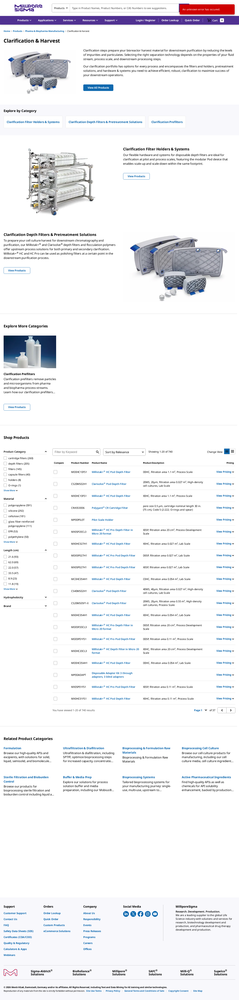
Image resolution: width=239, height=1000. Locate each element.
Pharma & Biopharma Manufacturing (44, 31)
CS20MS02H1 (79, 484)
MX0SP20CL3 (78, 531)
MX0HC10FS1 (79, 496)
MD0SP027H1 (79, 555)
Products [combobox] (59, 8)
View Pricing (225, 471)
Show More (11, 490)
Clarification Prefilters (167, 122)
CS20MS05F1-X (80, 603)
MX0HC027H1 (79, 543)
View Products (17, 407)
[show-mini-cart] (216, 20)
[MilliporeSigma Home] (28, 8)
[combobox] (120, 8)
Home (7, 31)
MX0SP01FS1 (78, 687)
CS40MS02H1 (79, 591)
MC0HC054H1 (79, 579)
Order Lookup (170, 20)
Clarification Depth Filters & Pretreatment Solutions (105, 122)
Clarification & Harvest (78, 31)
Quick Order (192, 20)
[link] (22, 913)
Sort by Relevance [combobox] (117, 452)
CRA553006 (78, 508)
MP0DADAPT (78, 675)
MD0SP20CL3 (79, 627)
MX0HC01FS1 (79, 698)
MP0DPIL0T (78, 519)
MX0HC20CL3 (79, 651)
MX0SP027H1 (79, 567)
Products (17, 31)
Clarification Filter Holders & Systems (33, 122)
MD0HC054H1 (79, 663)
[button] (145, 20)
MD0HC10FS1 (79, 472)
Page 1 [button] (200, 710)
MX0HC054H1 (79, 615)
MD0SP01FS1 (78, 639)
